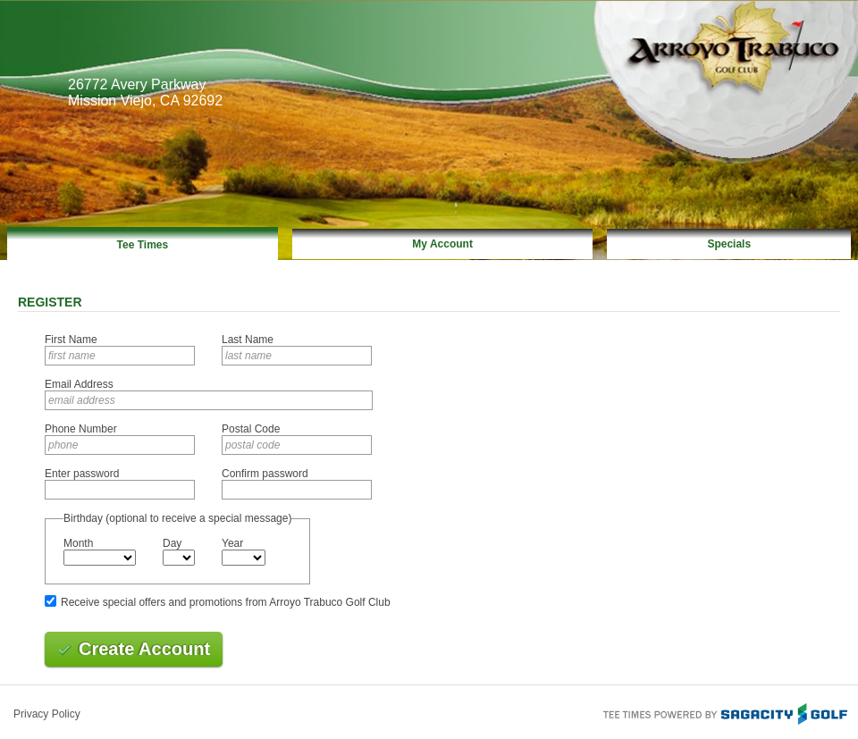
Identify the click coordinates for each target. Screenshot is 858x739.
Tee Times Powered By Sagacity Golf (724, 712)
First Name (71, 339)
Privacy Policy (46, 714)
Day (172, 543)
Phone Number (81, 429)
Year (232, 543)
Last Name (247, 339)
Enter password (82, 473)
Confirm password (265, 473)
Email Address (79, 384)
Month (78, 543)
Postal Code (251, 429)
